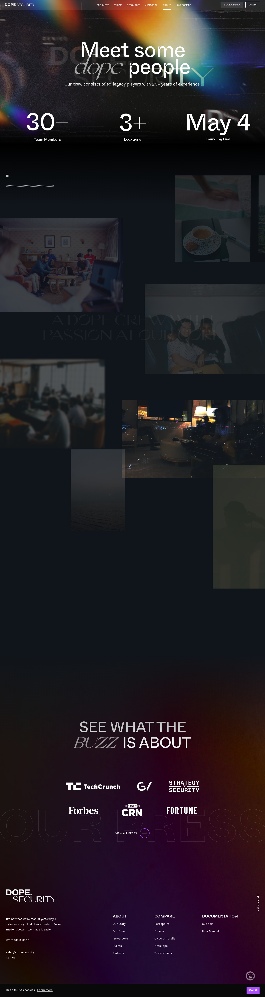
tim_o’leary (142, 317)
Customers (184, 5)
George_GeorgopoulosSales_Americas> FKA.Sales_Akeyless (126, 630)
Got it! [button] (253, 990)
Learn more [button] (45, 990)
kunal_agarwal (60, 342)
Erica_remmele (110, 427)
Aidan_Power (222, 276)
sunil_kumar (204, 401)
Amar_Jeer (25, 424)
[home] (20, 4)
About (167, 5)
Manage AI (151, 5)
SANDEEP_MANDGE (57, 570)
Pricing (118, 5)
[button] (103, 6)
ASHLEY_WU (180, 556)
